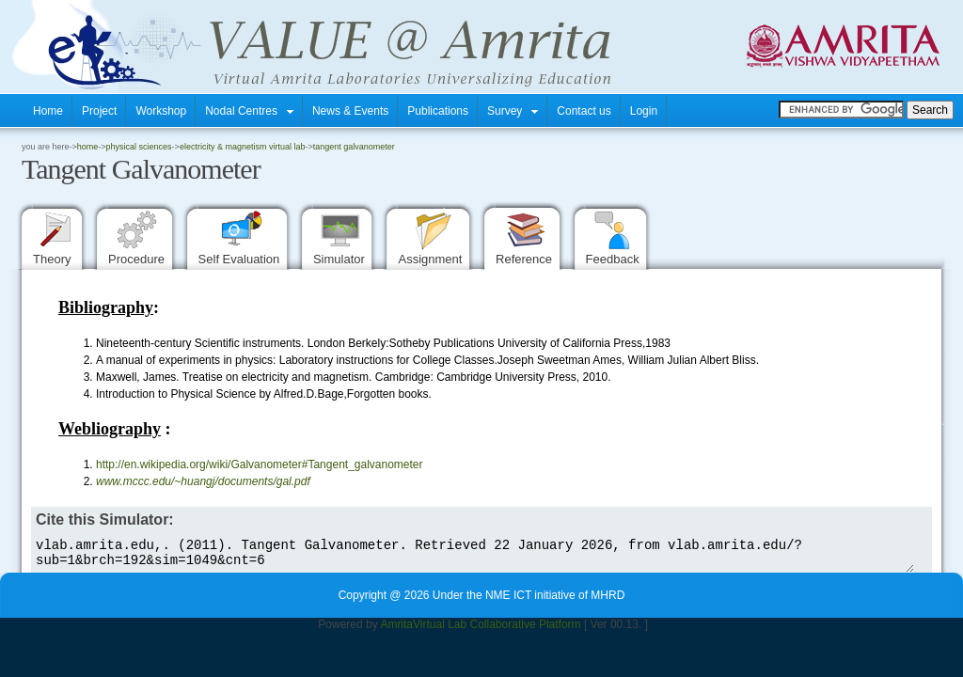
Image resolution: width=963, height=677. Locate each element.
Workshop (160, 111)
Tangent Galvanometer (354, 146)
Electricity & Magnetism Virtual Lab (243, 146)
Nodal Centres (249, 111)
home (88, 146)
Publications (437, 111)
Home (48, 111)
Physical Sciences (139, 146)
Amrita (396, 630)
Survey (512, 111)
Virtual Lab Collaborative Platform (497, 630)
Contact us (583, 111)
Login (643, 111)
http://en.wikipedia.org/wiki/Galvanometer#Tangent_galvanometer (262, 464)
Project (99, 111)
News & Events (350, 111)
